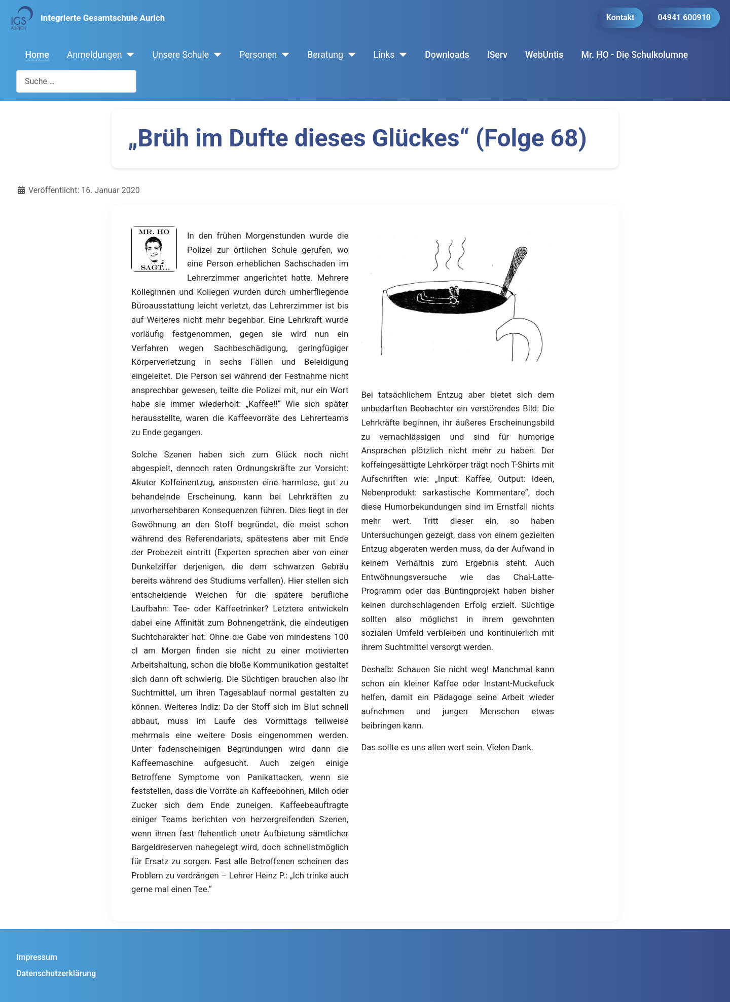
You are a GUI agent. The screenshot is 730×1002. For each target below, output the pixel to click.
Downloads (447, 55)
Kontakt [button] (620, 17)
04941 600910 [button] (684, 17)
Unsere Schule (180, 55)
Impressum (36, 957)
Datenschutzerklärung (56, 973)
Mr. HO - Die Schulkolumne (634, 55)
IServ (497, 55)
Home (37, 55)
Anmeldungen (94, 55)
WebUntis (544, 55)
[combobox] (76, 81)
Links (384, 55)
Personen (258, 55)
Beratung (325, 55)
